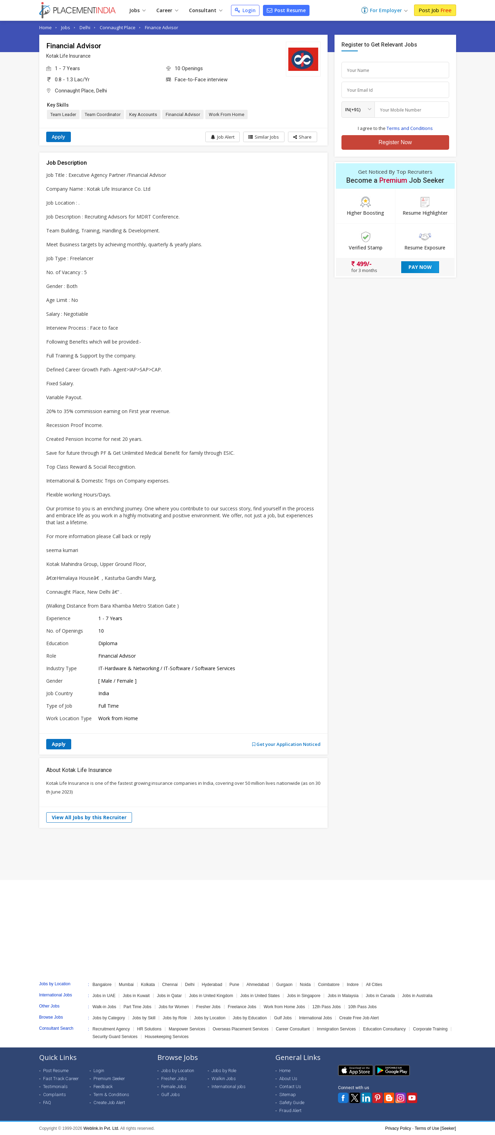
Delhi (85, 27)
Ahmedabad (258, 984)
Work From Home (226, 114)
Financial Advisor (183, 114)
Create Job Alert (109, 1102)
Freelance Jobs (242, 1007)
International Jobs (315, 1018)
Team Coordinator (103, 114)
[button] (302, 137)
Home (45, 27)
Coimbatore (328, 984)
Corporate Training (430, 1029)
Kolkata (148, 984)
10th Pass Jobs (362, 1007)
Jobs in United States (260, 996)
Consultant (205, 10)
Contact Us (290, 1086)
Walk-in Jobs (104, 1007)
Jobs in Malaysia (343, 996)
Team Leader (63, 114)
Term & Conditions (111, 1094)
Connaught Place (117, 27)
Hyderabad (212, 984)
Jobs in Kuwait (136, 996)
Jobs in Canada (380, 996)
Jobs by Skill (144, 1018)
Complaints (54, 1094)
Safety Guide (291, 1102)
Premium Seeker (109, 1078)
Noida (305, 984)
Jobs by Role (175, 1018)
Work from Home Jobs (284, 1007)
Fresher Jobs (208, 1007)
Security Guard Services (114, 1037)
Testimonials (55, 1086)
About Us (288, 1078)
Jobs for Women (174, 1007)
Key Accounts (143, 114)
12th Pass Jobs (326, 1007)
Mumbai (126, 984)
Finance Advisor (161, 27)
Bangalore (102, 984)
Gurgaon (284, 984)
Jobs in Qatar (169, 996)
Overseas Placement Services (241, 1029)
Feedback (103, 1086)
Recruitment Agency (111, 1029)
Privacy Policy (398, 1128)
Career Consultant (293, 1029)
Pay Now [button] (420, 267)
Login (245, 10)
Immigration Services (336, 1029)
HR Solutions (149, 1029)
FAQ (47, 1102)
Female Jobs (173, 1086)
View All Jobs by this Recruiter (89, 817)
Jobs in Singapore (303, 996)
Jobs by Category (108, 1018)
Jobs (137, 10)
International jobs (229, 1086)
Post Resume (286, 10)
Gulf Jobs (283, 1018)
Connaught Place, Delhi (81, 91)
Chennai (170, 984)
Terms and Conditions (410, 128)
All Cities (374, 984)
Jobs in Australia (417, 996)
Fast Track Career (61, 1078)
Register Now (395, 142)
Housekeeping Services (167, 1037)
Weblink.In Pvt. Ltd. (101, 1128)
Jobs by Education (250, 1018)
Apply (58, 136)
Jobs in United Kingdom (211, 996)
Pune (234, 984)
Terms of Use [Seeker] (435, 1128)
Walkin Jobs (224, 1078)
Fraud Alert (290, 1110)
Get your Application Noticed (286, 744)
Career (167, 10)
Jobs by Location (209, 1018)
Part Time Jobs (137, 1007)
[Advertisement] (247, 854)
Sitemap (287, 1094)
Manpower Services (187, 1029)
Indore (352, 984)
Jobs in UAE (103, 996)
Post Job (435, 10)
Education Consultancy (384, 1029)
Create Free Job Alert (359, 1018)
